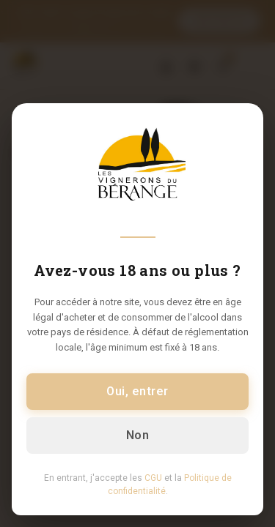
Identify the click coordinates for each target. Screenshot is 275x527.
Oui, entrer (137, 391)
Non (137, 435)
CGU (153, 478)
